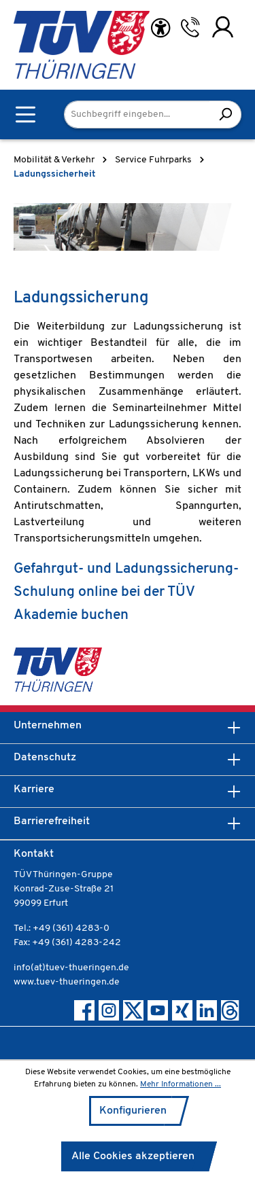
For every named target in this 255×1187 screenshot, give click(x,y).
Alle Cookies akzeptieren (132, 1156)
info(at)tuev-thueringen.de (71, 968)
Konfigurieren (133, 1110)
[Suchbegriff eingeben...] (137, 114)
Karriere (34, 789)
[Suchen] (225, 114)
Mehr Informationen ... (180, 1084)
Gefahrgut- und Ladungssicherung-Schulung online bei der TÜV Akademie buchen (126, 592)
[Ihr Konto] (222, 27)
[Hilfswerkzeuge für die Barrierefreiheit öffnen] (160, 28)
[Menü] (25, 114)
